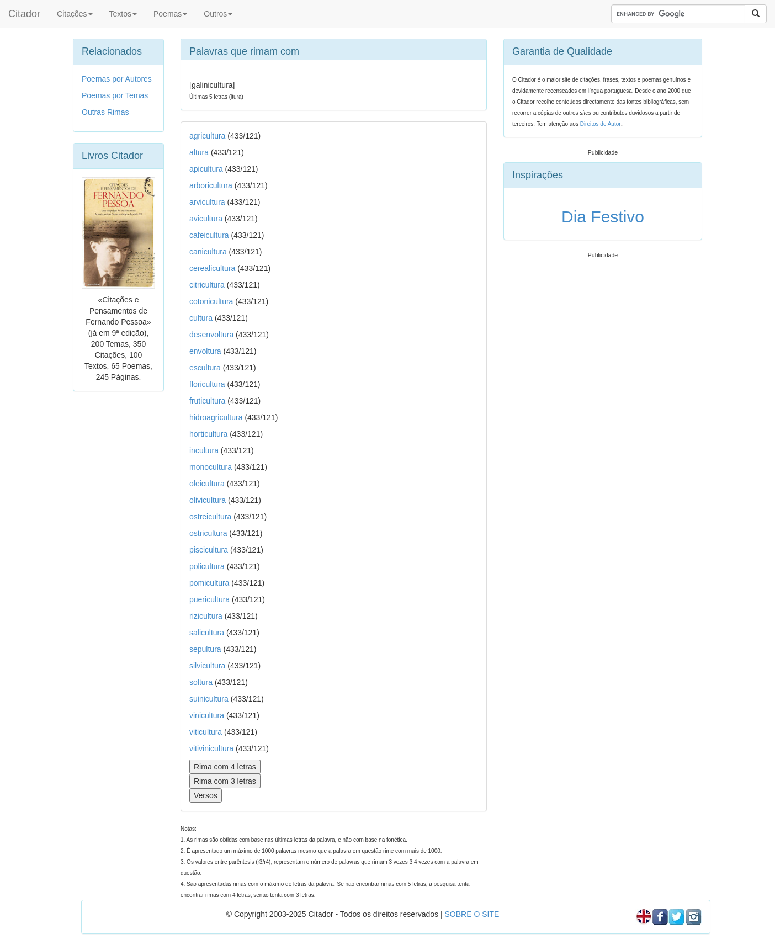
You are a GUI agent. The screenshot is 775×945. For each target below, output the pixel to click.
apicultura (206, 168)
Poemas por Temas (115, 95)
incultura (204, 450)
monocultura (210, 467)
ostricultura (208, 533)
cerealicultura (212, 268)
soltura (201, 682)
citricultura (207, 284)
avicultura (205, 218)
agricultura (207, 135)
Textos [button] (123, 13)
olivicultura (207, 500)
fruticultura (207, 400)
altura (199, 152)
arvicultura (207, 202)
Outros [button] (218, 13)
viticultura (205, 732)
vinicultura (206, 715)
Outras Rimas (105, 112)
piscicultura (208, 549)
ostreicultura (210, 516)
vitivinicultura (211, 748)
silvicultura (207, 665)
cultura (201, 318)
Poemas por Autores (117, 79)
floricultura (207, 384)
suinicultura (209, 698)
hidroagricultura (216, 417)
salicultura (206, 632)
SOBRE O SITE (471, 914)
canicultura (208, 251)
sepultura (205, 649)
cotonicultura (211, 301)
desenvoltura (211, 334)
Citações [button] (74, 13)
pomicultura (209, 582)
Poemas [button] (170, 13)
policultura (207, 566)
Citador (24, 13)
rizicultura (205, 616)
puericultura (209, 599)
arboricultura (210, 185)
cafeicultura (209, 235)
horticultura (208, 433)
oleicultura (207, 483)
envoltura (205, 351)
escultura (205, 367)
